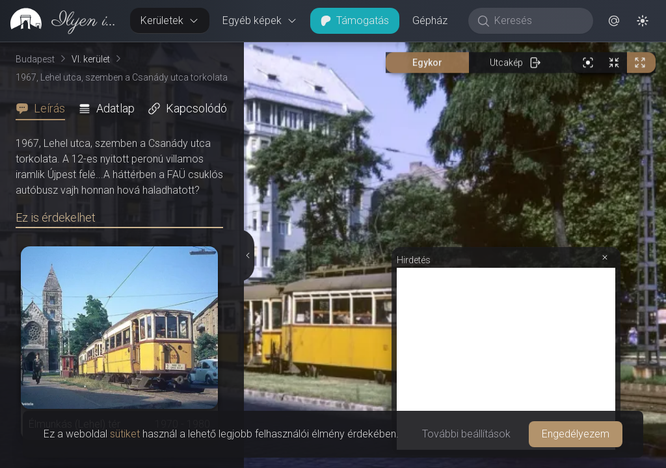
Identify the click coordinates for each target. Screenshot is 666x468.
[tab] (44, 108)
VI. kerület (91, 59)
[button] (614, 21)
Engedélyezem (575, 434)
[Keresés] (537, 21)
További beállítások (466, 434)
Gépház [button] (429, 20)
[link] (60, 20)
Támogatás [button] (355, 20)
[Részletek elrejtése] (248, 133)
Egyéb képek (259, 20)
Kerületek (169, 20)
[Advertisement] (506, 115)
